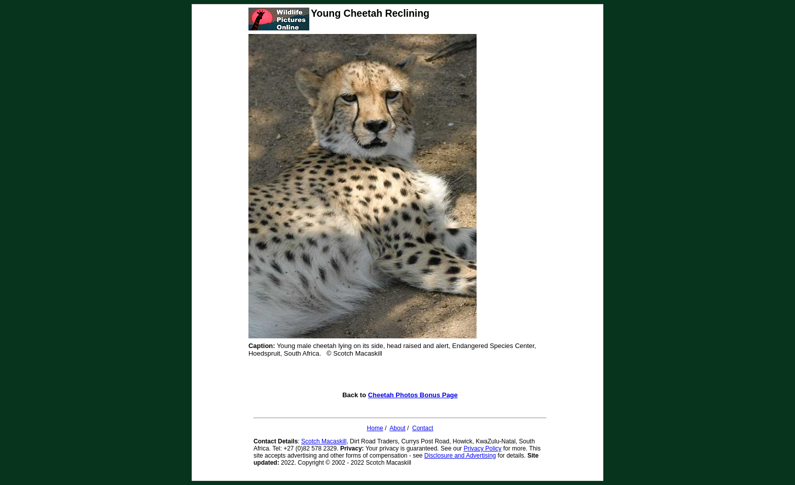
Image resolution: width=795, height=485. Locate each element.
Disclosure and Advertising (460, 455)
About (397, 428)
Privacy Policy (482, 448)
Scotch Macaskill (323, 441)
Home (375, 428)
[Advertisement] (400, 376)
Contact (422, 428)
